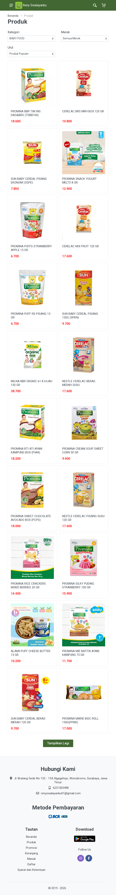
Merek (65, 32)
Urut (10, 47)
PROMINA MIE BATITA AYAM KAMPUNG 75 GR (80, 653)
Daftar (31, 864)
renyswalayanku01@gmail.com (61, 793)
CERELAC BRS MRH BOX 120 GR (83, 111)
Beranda (13, 15)
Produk (31, 842)
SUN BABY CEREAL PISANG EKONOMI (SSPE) (29, 180)
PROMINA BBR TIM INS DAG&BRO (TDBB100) (26, 113)
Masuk (31, 859)
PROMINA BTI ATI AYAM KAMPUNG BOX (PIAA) (26, 450)
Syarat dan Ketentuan (31, 870)
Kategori (13, 32)
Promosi (31, 848)
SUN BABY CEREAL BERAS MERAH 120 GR (28, 720)
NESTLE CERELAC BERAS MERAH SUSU (78, 383)
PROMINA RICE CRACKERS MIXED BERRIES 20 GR (28, 585)
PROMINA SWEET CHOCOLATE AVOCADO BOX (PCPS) (31, 518)
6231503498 (61, 788)
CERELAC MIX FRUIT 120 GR (80, 246)
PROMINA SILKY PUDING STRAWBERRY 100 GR (78, 585)
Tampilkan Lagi (58, 743)
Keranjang (31, 853)
